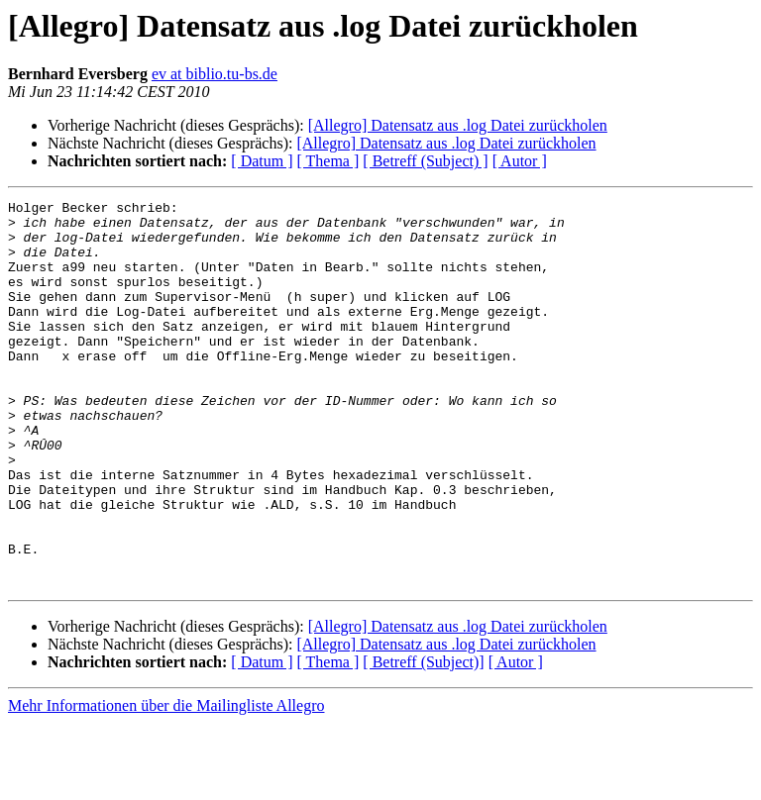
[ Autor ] (519, 160)
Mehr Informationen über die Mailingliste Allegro (166, 782)
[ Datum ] (261, 160)
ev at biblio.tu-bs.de (214, 73)
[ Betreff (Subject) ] (425, 160)
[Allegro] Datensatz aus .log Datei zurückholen (457, 125)
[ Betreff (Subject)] (423, 739)
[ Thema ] (328, 160)
